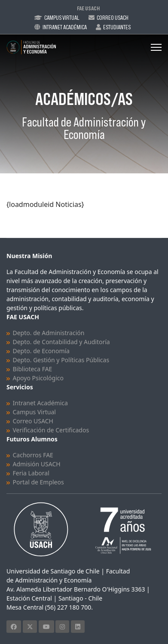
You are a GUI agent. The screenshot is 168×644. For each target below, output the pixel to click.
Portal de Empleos (38, 482)
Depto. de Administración (49, 333)
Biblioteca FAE (32, 369)
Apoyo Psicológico (38, 378)
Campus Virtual (61, 17)
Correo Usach (112, 17)
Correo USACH (33, 421)
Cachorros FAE (33, 455)
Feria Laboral (31, 473)
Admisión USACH (37, 464)
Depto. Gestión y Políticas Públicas (61, 360)
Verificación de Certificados (51, 430)
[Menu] (156, 47)
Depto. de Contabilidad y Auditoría (61, 342)
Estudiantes (117, 27)
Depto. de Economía (41, 351)
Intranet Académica (65, 27)
